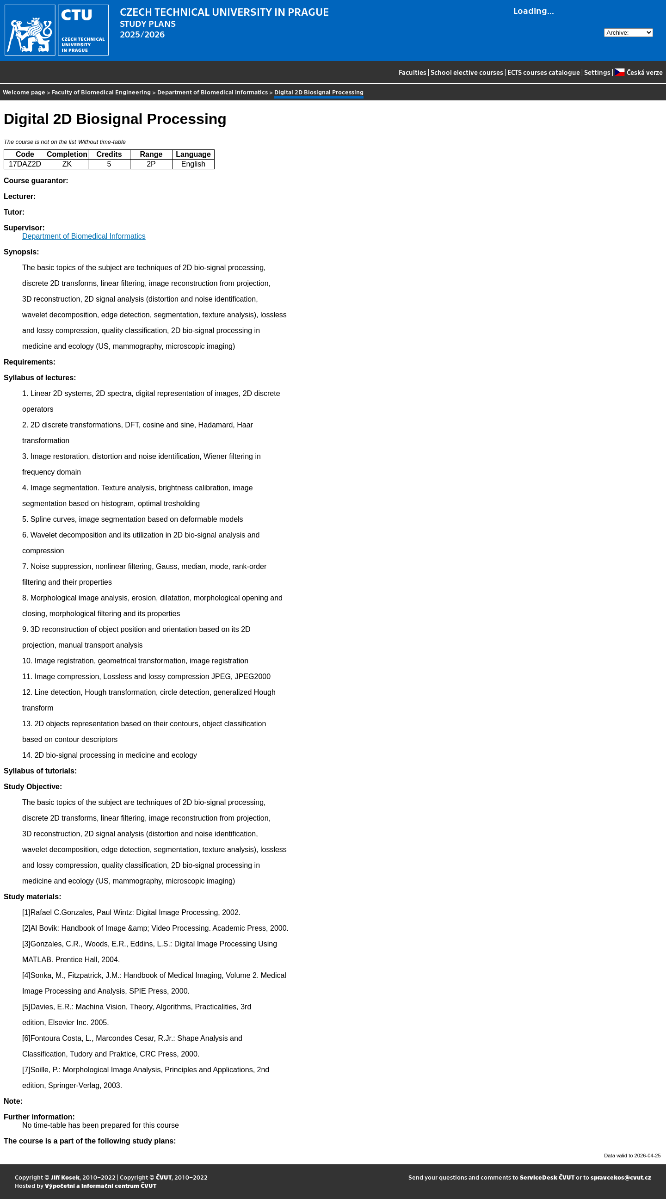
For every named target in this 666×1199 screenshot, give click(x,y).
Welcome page (24, 91)
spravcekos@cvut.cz (621, 1177)
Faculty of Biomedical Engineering (101, 91)
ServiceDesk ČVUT (547, 1177)
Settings (597, 72)
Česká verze (638, 72)
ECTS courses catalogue (543, 72)
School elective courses (467, 72)
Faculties (412, 72)
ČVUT (164, 1177)
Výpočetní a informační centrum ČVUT (100, 1185)
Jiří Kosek (65, 1177)
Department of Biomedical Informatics (212, 91)
